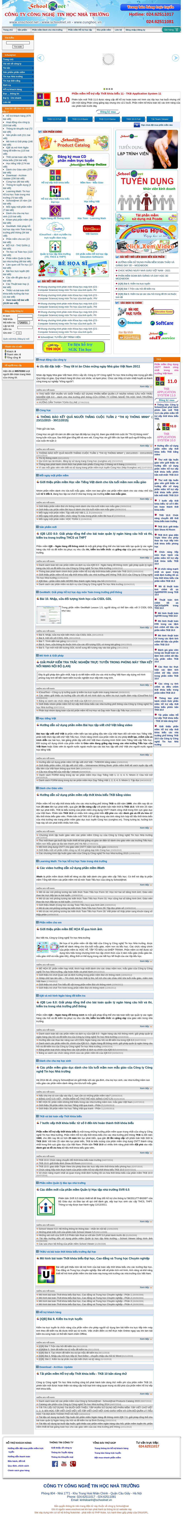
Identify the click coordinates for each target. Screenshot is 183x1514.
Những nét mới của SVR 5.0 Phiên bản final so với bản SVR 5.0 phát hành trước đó (82, 1235)
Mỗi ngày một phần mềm (53, 475)
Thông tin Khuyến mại (62, 1457)
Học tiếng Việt (47, 718)
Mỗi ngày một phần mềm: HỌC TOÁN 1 (59, 519)
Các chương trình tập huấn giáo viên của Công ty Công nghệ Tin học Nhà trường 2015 (83, 853)
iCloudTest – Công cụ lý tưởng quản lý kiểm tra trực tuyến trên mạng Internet (78, 692)
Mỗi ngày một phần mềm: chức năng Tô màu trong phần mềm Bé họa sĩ (76, 516)
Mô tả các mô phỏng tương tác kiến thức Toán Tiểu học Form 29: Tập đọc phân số (81, 908)
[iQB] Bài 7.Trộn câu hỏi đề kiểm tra (136, 288)
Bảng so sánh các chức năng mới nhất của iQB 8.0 (65, 701)
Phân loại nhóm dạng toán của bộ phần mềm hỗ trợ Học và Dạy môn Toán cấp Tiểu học (84, 710)
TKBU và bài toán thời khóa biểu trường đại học (67, 1251)
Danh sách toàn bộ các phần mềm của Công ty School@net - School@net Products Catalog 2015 (89, 1401)
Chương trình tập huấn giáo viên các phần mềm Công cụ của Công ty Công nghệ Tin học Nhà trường (96, 835)
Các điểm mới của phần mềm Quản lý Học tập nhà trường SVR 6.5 (84, 1189)
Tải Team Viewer (159, 119)
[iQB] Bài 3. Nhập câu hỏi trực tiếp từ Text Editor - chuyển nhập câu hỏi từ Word (80, 1356)
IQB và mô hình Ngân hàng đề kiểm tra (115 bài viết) (16, 150)
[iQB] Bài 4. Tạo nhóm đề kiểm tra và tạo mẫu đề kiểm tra (68, 1352)
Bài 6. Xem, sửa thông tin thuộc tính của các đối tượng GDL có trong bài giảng (79, 644)
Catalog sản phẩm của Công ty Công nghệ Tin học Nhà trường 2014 (74, 1404)
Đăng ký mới (23, 339)
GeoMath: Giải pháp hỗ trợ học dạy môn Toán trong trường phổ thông (80, 592)
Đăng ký (141, 30)
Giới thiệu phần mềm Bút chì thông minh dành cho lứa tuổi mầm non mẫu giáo (79, 506)
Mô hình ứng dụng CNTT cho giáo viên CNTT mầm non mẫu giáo (72, 847)
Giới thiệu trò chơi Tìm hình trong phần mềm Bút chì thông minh (71, 987)
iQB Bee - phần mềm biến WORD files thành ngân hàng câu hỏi (72, 581)
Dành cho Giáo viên (51, 788)
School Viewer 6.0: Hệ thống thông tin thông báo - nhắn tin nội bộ (72, 1228)
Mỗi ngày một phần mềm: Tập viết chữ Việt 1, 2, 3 (64, 512)
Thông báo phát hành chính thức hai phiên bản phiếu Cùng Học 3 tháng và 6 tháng (81, 464)
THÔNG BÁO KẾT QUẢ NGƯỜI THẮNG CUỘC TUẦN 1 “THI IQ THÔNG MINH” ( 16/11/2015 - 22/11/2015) (95, 453)
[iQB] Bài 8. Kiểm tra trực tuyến (134, 283)
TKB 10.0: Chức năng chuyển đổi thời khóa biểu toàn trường (70, 1160)
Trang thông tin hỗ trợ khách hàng (111, 1448)
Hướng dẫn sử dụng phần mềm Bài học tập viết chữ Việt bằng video (86, 725)
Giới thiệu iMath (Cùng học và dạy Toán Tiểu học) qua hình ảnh (71, 905)
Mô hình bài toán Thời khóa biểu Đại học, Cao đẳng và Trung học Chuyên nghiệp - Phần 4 (85, 1304)
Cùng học (45, 410)
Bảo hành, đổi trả (16, 1461)
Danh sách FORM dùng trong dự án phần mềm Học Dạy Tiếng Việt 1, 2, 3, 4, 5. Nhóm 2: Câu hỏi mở (95, 775)
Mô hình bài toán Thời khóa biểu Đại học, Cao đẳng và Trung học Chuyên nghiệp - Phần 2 (85, 1298)
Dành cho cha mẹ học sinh (55, 1060)
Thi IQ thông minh (48, 458)
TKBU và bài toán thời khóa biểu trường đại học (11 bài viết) (16, 293)
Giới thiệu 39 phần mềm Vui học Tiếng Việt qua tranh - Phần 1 (71, 1108)
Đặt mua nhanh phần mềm (108, 1457)
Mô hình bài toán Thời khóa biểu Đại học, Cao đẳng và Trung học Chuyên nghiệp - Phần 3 (85, 1301)
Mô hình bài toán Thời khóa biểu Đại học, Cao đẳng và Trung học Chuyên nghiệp (95, 1258)
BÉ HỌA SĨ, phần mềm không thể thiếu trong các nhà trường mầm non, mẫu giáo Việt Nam (85, 1102)
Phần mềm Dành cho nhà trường (47, 30)
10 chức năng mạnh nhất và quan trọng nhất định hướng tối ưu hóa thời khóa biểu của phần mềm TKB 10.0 (95, 1173)
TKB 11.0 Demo (107, 119)
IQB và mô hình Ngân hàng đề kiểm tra (62, 995)
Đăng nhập (131, 30)
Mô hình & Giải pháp (51, 655)
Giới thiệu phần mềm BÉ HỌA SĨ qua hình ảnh (71, 929)
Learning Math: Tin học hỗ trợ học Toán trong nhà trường (73, 861)
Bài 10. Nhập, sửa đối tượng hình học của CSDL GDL (76, 598)
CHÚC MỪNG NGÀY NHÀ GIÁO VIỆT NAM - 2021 (144, 270)
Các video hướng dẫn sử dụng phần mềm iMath (72, 867)
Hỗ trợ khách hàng (50, 1312)
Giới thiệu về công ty (61, 1448)
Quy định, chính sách (18, 1466)
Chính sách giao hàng (18, 1470)
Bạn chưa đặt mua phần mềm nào (157, 125)
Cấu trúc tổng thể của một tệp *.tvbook (59, 771)
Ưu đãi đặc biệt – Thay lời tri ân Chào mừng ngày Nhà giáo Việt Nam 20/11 (90, 366)
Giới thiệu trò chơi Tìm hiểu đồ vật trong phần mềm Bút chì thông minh (75, 984)
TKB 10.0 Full (133, 119)
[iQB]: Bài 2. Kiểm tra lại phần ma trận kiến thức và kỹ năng (69, 1359)
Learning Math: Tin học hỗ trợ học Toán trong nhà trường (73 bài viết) (16, 194)
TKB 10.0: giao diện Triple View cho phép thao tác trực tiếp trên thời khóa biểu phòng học (85, 1166)
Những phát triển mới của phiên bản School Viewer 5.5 (67, 1232)
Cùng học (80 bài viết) (17, 181)
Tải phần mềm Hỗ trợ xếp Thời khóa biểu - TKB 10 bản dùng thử (83, 1373)
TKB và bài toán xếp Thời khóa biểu (60, 1116)
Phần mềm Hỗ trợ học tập (80, 30)
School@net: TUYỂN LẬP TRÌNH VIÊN (60, 337)
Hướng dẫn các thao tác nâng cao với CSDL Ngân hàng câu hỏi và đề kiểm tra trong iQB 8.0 (86, 1040)
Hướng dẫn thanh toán (19, 1456)
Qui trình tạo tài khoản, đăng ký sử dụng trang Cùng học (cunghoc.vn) (75, 461)
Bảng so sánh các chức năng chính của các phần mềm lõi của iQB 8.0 (75, 1053)
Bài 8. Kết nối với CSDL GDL (54, 638)
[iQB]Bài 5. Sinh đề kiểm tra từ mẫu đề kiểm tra (63, 1349)
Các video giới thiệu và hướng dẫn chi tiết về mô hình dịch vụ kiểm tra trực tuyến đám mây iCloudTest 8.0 (95, 695)
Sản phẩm (22, 30)
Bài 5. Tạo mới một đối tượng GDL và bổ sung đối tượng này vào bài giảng (77, 647)
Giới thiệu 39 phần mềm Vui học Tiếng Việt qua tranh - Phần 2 (71, 1105)
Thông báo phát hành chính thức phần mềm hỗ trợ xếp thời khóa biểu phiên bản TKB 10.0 (85, 571)
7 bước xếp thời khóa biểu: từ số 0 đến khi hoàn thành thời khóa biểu (87, 1123)
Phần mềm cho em (50, 922)
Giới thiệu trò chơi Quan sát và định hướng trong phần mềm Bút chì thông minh (79, 975)
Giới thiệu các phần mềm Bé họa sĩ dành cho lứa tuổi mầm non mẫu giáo (76, 509)
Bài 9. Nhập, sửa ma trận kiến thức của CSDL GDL (65, 634)
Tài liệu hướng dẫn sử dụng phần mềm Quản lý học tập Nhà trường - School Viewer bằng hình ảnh (95, 1238)
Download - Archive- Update (56, 1367)
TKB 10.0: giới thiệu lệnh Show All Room (60, 1163)
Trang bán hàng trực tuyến (108, 1453)
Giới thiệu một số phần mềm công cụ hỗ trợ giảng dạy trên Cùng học (74, 850)
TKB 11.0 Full (54, 119)
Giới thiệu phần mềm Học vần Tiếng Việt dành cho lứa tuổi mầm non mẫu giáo (93, 482)
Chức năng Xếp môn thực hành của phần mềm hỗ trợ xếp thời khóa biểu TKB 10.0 (81, 1169)
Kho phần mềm (104, 30)
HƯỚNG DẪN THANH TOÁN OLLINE (58, 402)
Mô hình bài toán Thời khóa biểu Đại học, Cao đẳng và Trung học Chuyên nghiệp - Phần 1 (85, 1294)
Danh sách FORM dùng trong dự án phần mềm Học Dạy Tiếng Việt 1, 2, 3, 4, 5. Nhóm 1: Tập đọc (89, 780)
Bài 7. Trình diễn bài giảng (52, 641)
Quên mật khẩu (10, 339)
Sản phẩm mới (48, 527)
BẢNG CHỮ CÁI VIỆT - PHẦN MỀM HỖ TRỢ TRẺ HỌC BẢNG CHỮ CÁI (76, 1098)
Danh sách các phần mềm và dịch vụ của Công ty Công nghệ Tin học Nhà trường (81, 584)
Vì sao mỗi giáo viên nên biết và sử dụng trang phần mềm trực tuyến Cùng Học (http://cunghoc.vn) (90, 467)
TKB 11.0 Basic (80, 119)
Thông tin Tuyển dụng (62, 1452)
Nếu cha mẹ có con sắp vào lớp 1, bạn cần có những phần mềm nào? (75, 1095)
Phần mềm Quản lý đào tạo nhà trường (62, 1183)
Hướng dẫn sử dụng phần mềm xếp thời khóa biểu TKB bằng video (85, 794)
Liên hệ (118, 30)
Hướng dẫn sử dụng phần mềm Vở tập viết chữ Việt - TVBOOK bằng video (77, 762)
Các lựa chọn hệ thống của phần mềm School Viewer (66, 1243)
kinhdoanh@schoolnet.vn (96, 1500)
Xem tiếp (146, 386)
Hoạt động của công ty (52, 359)
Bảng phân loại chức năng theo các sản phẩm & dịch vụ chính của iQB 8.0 (77, 1049)
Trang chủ (8, 30)
